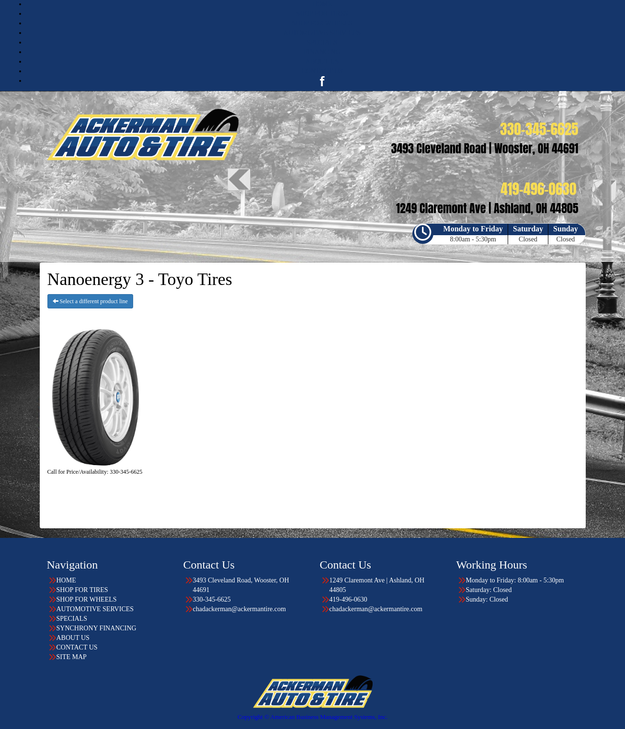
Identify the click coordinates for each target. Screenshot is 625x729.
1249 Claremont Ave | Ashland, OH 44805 (377, 585)
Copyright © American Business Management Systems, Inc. (312, 716)
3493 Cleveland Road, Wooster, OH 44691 (241, 585)
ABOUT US (322, 61)
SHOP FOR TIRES (322, 13)
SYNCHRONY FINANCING (96, 628)
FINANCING (322, 52)
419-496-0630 (348, 599)
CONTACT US (321, 71)
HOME (322, 4)
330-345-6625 (212, 599)
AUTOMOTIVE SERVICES (322, 32)
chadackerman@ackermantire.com (239, 609)
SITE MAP (72, 657)
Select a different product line (90, 301)
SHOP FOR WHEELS (322, 23)
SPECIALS (322, 42)
